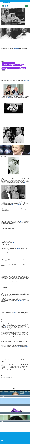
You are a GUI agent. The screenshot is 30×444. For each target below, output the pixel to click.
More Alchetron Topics (3, 373)
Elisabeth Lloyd (4, 326)
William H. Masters (16, 48)
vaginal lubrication (25, 99)
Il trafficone (25, 358)
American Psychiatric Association (20, 300)
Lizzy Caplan (26, 346)
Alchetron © (3, 440)
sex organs (21, 221)
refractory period (19, 248)
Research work (22, 64)
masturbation (13, 204)
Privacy (1, 436)
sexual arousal (11, 99)
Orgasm (13, 242)
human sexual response (10, 49)
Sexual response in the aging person (17, 65)
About (1, 432)
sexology (25, 182)
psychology (21, 203)
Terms (1, 434)
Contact (2, 438)
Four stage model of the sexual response (7, 65)
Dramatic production (18, 68)
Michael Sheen (19, 346)
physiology (8, 97)
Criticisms (13, 68)
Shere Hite (8, 322)
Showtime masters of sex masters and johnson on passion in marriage (10, 64)
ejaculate (7, 249)
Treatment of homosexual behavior (6, 68)
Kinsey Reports (12, 200)
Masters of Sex (15, 312)
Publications (23, 68)
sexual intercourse (18, 204)
